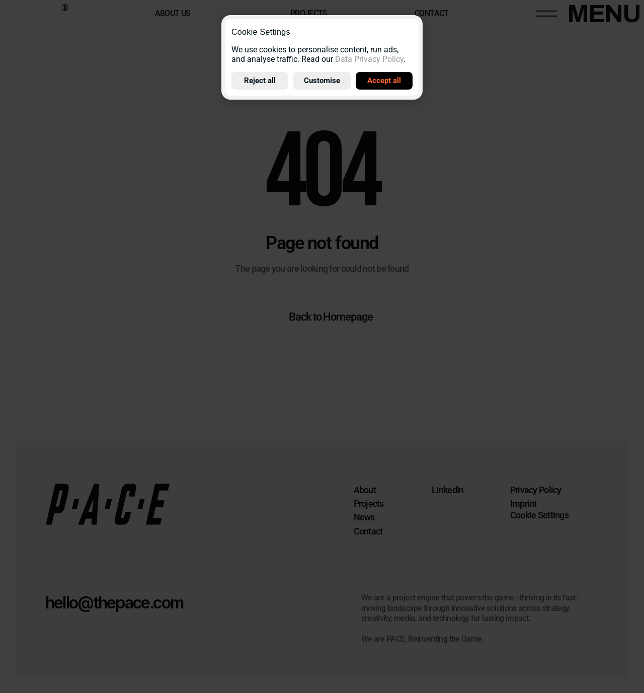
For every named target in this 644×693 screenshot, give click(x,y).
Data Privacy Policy (369, 59)
